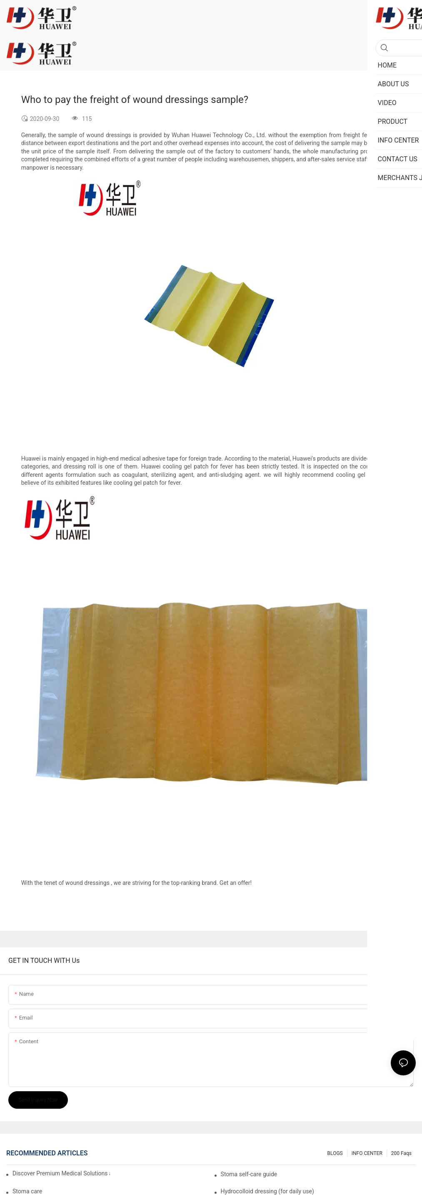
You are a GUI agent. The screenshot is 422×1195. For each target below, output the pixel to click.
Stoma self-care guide (249, 1174)
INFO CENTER (367, 1153)
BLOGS (335, 1153)
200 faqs (401, 1153)
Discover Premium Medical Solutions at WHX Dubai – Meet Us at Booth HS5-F (61, 1173)
